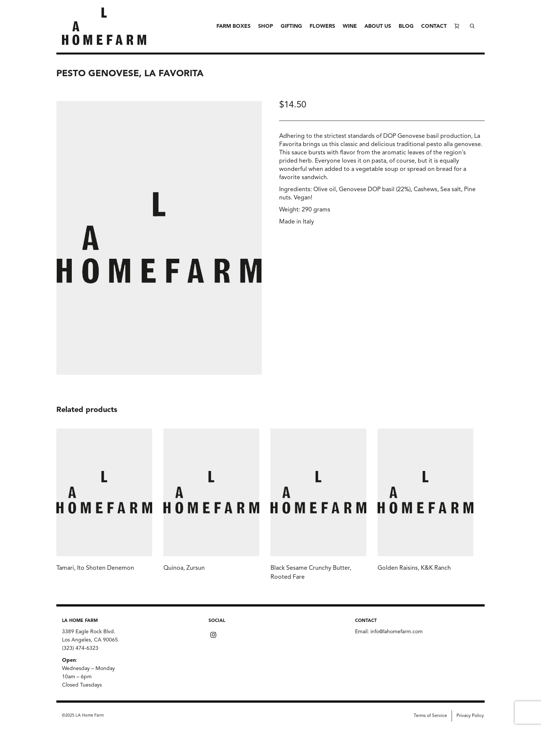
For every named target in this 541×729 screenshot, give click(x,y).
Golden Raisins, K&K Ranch (414, 568)
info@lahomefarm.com (396, 631)
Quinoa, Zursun (184, 568)
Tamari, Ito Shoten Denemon (95, 568)
